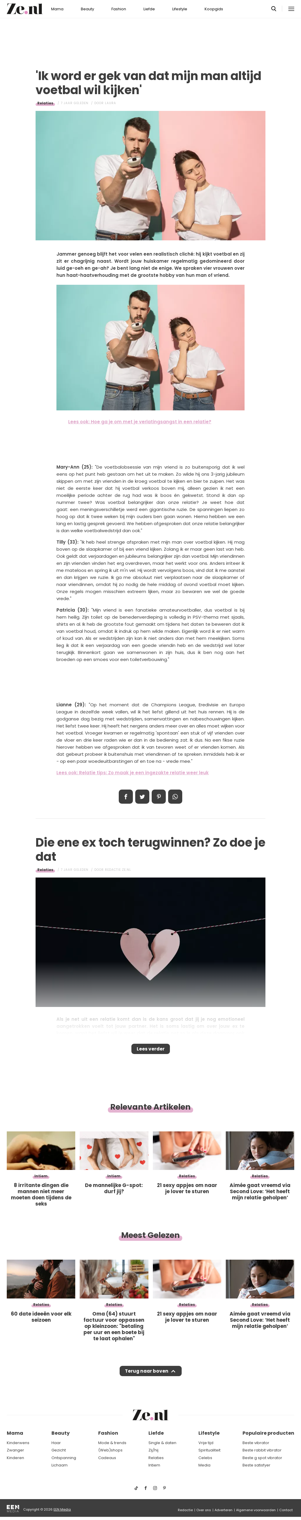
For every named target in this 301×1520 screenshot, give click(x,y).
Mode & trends (112, 1443)
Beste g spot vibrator (262, 1458)
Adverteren (224, 1510)
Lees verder (150, 1050)
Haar (56, 1443)
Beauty (87, 9)
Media (204, 1465)
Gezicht (58, 1450)
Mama (57, 9)
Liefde (149, 9)
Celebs (205, 1458)
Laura (110, 103)
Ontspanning (63, 1458)
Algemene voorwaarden (256, 1510)
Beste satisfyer (256, 1465)
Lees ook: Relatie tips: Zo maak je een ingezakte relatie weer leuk (132, 773)
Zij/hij (153, 1450)
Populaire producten (268, 1433)
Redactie (185, 1510)
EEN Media (62, 1509)
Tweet (142, 797)
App (175, 797)
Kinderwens (18, 1443)
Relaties (45, 103)
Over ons (203, 1510)
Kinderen (15, 1458)
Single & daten (162, 1443)
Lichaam (59, 1465)
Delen (126, 797)
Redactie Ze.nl (118, 870)
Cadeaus (107, 1458)
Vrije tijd (205, 1443)
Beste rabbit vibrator (262, 1450)
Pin (159, 797)
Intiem (154, 1465)
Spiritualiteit (209, 1450)
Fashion (118, 9)
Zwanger (15, 1450)
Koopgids (214, 9)
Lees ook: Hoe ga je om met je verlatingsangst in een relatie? (139, 422)
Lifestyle (179, 9)
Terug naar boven (146, 1376)
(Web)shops (110, 1450)
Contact (286, 1510)
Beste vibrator (256, 1443)
